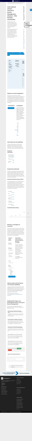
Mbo (9, 110)
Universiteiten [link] (18, 389)
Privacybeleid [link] (3, 384)
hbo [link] (11, 2)
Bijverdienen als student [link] (20, 407)
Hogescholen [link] (18, 379)
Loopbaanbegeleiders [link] (18, 294)
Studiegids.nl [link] (8, 411)
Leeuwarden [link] (24, 47)
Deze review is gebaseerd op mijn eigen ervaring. (11, 272)
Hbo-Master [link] (10, 65)
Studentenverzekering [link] (19, 404)
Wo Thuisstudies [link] (19, 392)
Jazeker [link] (19, 348)
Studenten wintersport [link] (20, 406)
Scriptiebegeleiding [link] (3, 390)
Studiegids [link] (9, 2)
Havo (9, 108)
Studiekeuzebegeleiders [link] (10, 294)
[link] (31, 10)
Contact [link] (3, 385)
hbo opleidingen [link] (14, 2)
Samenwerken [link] (3, 383)
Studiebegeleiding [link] (3, 388)
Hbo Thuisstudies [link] (19, 382)
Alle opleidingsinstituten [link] (20, 399)
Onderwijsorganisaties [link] (20, 403)
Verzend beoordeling (12, 276)
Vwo (11, 108)
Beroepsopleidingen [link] (19, 400)
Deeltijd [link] (11, 68)
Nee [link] (10, 350)
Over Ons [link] (3, 382)
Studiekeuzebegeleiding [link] (4, 391)
